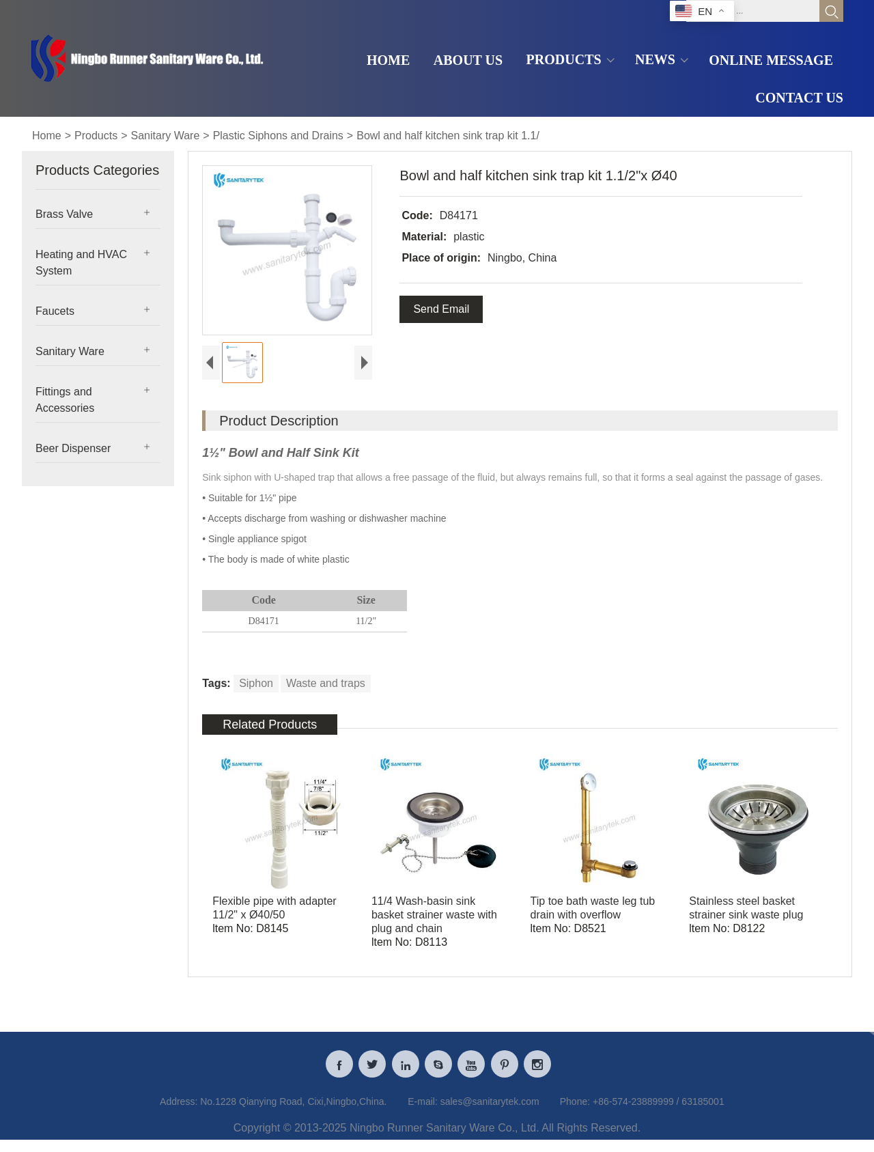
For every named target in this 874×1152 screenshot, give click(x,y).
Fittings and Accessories (65, 400)
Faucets (55, 311)
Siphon (256, 683)
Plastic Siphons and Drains (278, 135)
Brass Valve (64, 214)
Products (95, 135)
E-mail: (423, 1107)
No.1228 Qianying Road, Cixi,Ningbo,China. (293, 1107)
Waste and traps (325, 683)
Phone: (575, 1107)
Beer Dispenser (73, 448)
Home (46, 135)
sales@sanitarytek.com (489, 1107)
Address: (178, 1107)
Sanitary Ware (165, 135)
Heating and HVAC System (81, 263)
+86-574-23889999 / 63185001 (658, 1107)
